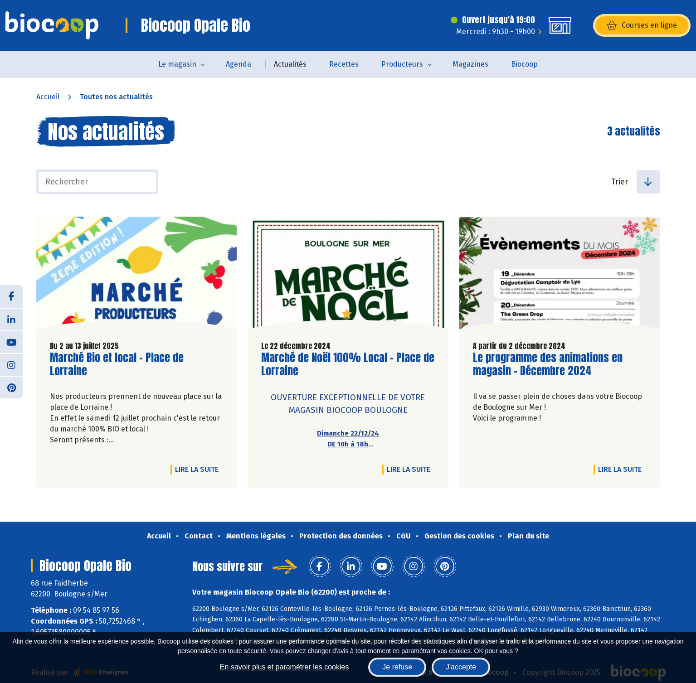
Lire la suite (199, 469)
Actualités (290, 64)
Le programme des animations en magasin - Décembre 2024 (548, 364)
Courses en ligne (642, 25)
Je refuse (397, 667)
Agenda (238, 64)
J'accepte (461, 667)
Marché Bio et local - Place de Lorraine (117, 364)
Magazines (470, 64)
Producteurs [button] (402, 64)
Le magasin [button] (177, 64)
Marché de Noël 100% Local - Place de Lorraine (347, 364)
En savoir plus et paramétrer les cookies (284, 667)
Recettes (344, 64)
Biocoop (524, 64)
